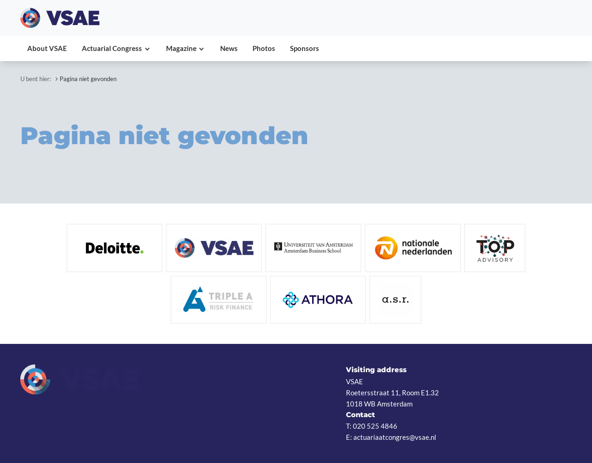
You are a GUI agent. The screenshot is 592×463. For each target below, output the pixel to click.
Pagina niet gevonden (88, 78)
